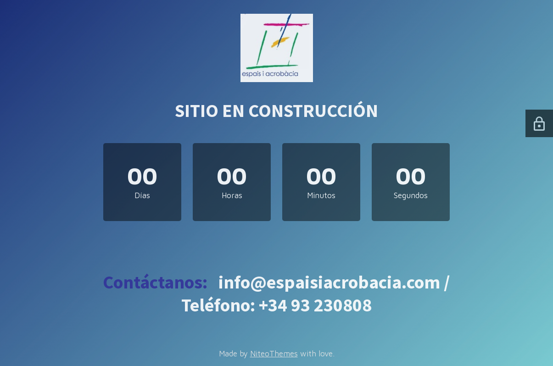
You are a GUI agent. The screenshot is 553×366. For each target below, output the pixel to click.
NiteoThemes (274, 353)
